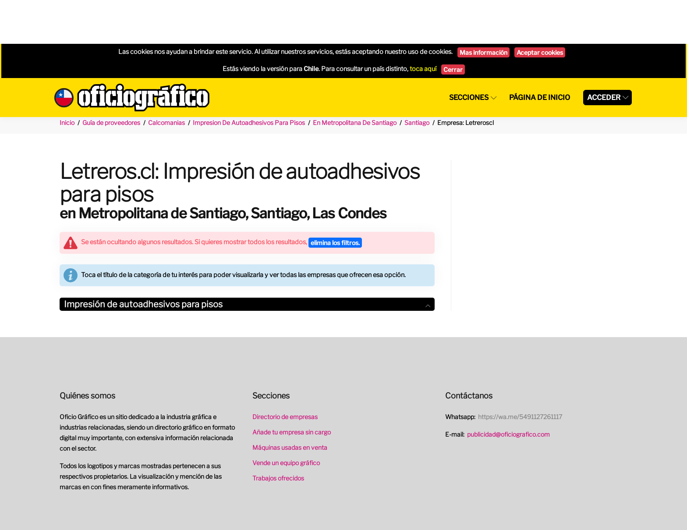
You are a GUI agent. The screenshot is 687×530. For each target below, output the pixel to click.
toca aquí (423, 25)
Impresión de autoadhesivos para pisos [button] (247, 260)
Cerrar (453, 25)
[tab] (247, 260)
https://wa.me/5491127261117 (520, 373)
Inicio (67, 78)
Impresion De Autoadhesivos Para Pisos (249, 78)
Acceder (603, 54)
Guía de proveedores (111, 78)
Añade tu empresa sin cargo (291, 388)
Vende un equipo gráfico (286, 419)
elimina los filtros (335, 199)
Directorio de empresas (285, 373)
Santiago (416, 78)
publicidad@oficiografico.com (508, 390)
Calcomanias (166, 78)
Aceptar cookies (540, 8)
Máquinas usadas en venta (289, 403)
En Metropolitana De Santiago (355, 78)
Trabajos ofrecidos (278, 434)
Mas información (483, 8)
